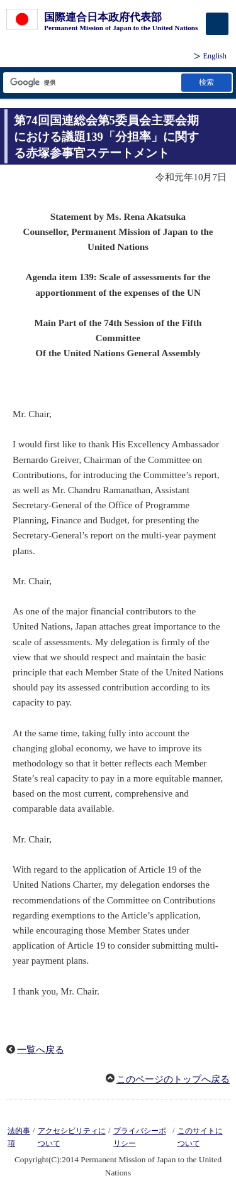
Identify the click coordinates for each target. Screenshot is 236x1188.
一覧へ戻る (40, 1050)
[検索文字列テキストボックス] (91, 83)
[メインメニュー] (217, 24)
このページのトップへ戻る (173, 1079)
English (215, 56)
